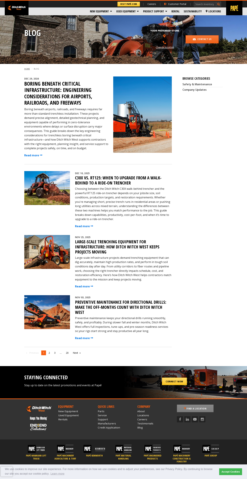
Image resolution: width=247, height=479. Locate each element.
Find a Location (195, 408)
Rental (175, 11)
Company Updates (194, 90)
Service (102, 415)
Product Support (153, 11)
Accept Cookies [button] (231, 471)
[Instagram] (202, 419)
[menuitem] (101, 11)
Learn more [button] (58, 473)
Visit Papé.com (128, 4)
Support (103, 419)
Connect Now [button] (174, 381)
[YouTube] (195, 419)
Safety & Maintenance (197, 84)
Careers (152, 4)
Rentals (63, 419)
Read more (33, 155)
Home (27, 68)
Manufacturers (107, 423)
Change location (165, 47)
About (141, 411)
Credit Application (109, 427)
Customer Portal (175, 4)
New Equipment (99, 11)
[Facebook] (180, 419)
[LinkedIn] (187, 419)
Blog (140, 427)
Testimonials (145, 423)
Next (75, 352)
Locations (213, 11)
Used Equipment (126, 11)
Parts (101, 411)
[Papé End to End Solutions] (38, 427)
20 (67, 352)
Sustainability (193, 11)
